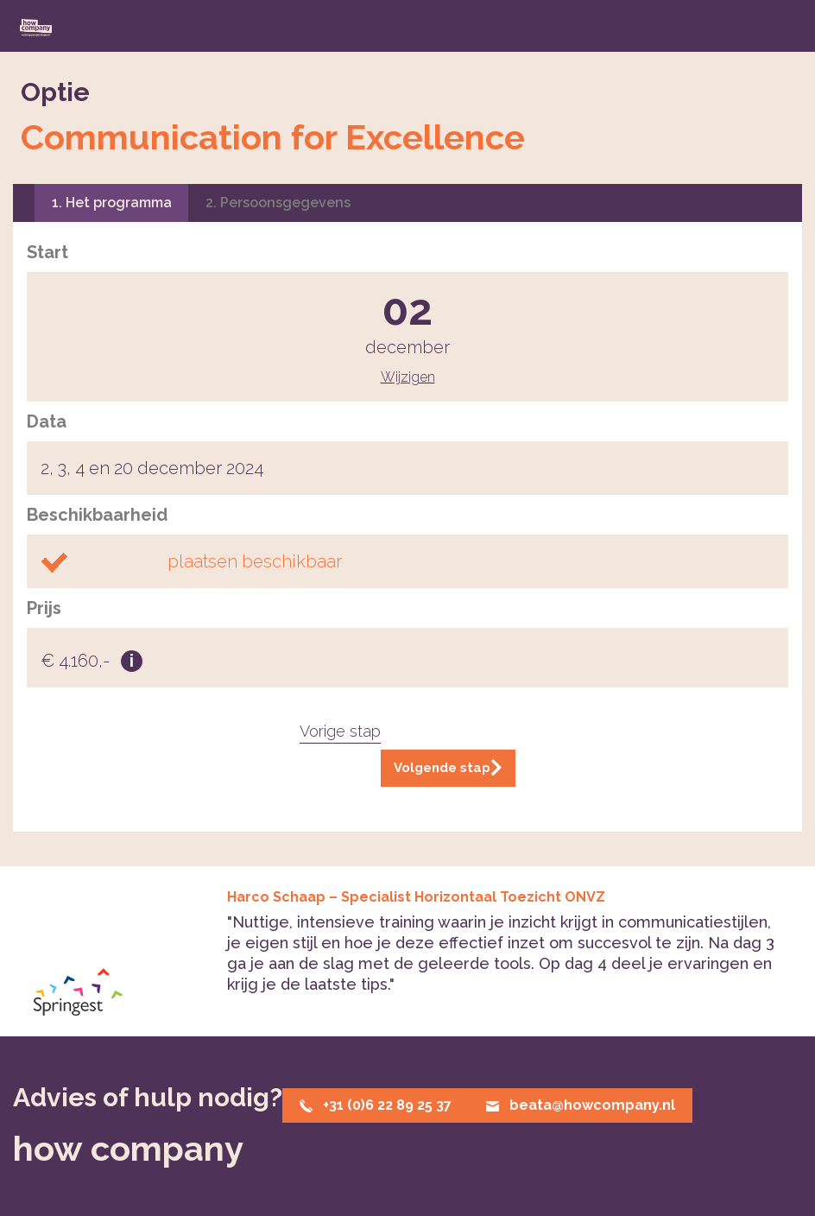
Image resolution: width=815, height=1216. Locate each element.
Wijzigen (408, 377)
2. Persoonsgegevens (278, 202)
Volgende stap (448, 768)
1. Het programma (112, 202)
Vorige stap (340, 731)
